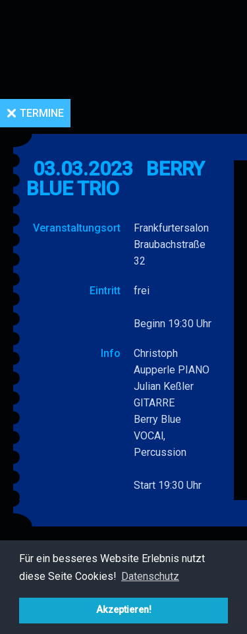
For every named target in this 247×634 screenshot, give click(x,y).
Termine (42, 113)
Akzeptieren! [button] (123, 610)
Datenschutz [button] (150, 576)
